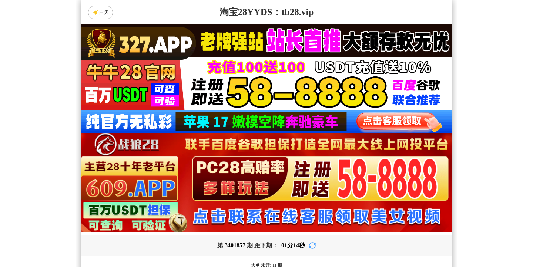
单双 (336, 242)
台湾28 (289, 183)
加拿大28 (196, 183)
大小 (289, 242)
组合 (196, 242)
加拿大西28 (243, 183)
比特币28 (337, 183)
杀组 (243, 242)
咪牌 (318, 151)
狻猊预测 (204, 203)
